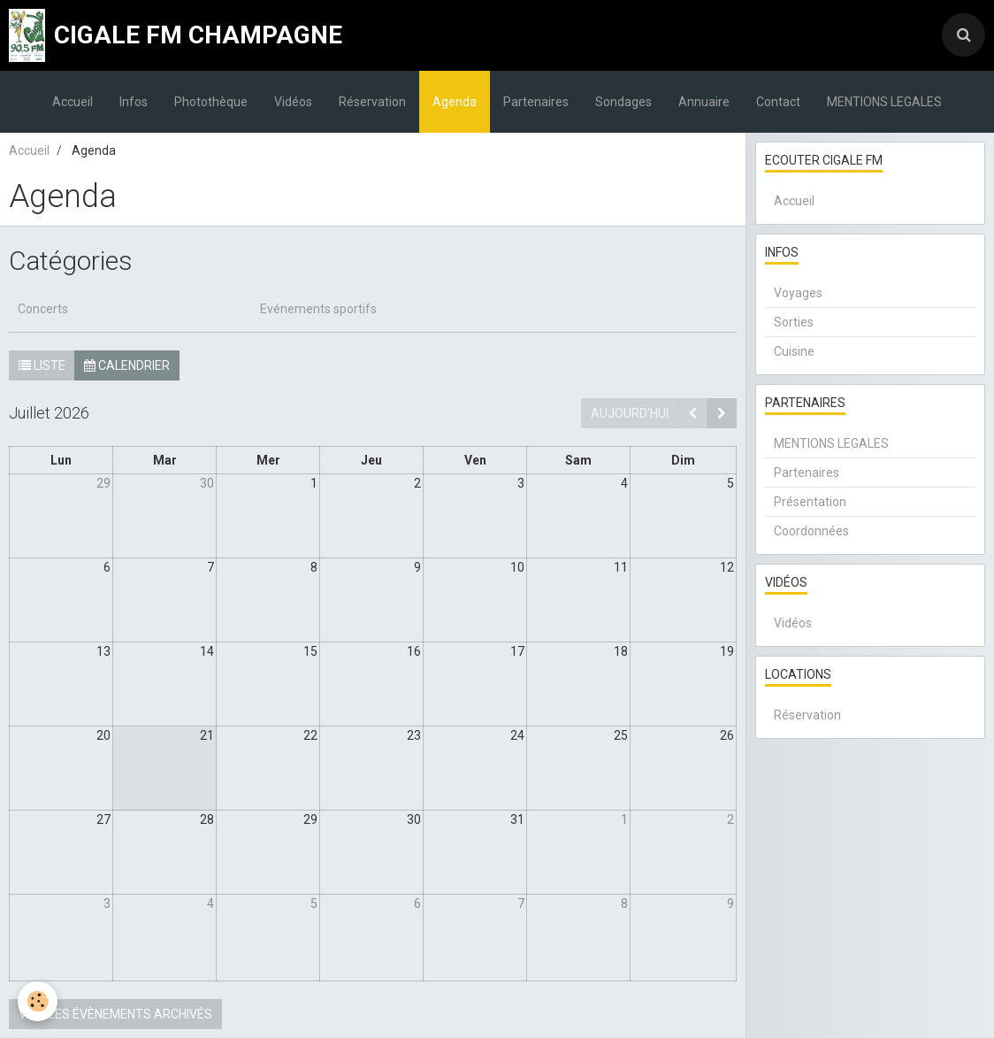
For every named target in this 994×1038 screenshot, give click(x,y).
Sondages (623, 102)
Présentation (810, 502)
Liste (42, 365)
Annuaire (704, 102)
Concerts (43, 309)
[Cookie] (37, 1001)
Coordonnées (811, 531)
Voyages (798, 293)
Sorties (794, 322)
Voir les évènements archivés (115, 1014)
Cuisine (794, 351)
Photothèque (211, 102)
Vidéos (293, 102)
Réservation (372, 102)
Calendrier (127, 365)
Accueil (72, 102)
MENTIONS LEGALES (884, 102)
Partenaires (536, 102)
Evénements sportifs (318, 309)
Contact (778, 102)
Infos (133, 102)
